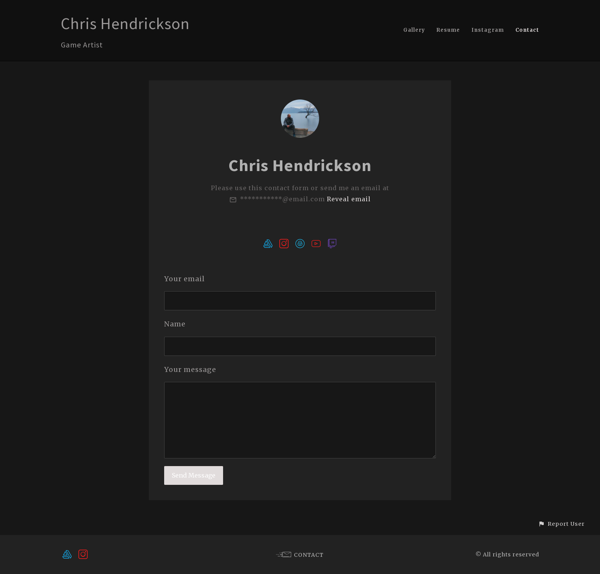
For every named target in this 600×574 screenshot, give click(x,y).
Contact (527, 30)
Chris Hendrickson (125, 23)
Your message (190, 369)
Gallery (414, 30)
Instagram (487, 30)
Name (175, 324)
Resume (448, 30)
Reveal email (349, 199)
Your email (184, 278)
